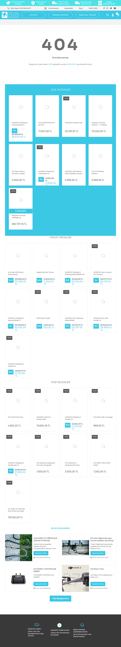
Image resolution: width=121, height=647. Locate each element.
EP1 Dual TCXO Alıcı (15, 417)
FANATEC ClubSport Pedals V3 (16, 365)
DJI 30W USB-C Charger (103, 417)
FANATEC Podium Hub (73, 123)
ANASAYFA (71, 64)
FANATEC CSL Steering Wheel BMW (74, 319)
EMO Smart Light (43, 318)
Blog (80, 8)
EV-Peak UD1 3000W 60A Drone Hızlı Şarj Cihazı (16, 510)
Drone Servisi (53, 8)
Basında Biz (69, 8)
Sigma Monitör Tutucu (45, 272)
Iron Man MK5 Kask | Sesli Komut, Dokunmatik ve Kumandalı (16, 273)
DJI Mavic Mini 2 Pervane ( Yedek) (18, 172)
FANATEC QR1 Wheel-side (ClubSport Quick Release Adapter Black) (73, 172)
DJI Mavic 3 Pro (97, 569)
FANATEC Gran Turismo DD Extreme (102, 273)
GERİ (50, 64)
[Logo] (10, 15)
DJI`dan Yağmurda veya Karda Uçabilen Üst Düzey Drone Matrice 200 (101, 539)
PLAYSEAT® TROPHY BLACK (46, 124)
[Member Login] (113, 15)
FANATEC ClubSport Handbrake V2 (46, 172)
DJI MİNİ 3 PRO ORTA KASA (101, 464)
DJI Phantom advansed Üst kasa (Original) (46, 464)
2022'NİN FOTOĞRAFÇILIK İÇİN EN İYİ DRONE (45, 539)
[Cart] (118, 15)
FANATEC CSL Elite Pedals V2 (100, 319)
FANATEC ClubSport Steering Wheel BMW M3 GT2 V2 (74, 273)
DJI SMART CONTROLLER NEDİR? (45, 570)
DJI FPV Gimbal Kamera (98, 172)
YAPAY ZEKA (93, 8)
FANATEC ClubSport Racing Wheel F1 (20, 124)
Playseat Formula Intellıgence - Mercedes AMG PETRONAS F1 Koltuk (20, 216)
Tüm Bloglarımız (60, 598)
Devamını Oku (41, 553)
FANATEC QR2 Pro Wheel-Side (44, 418)
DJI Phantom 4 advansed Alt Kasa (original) (72, 464)
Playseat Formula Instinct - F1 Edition (99, 124)
